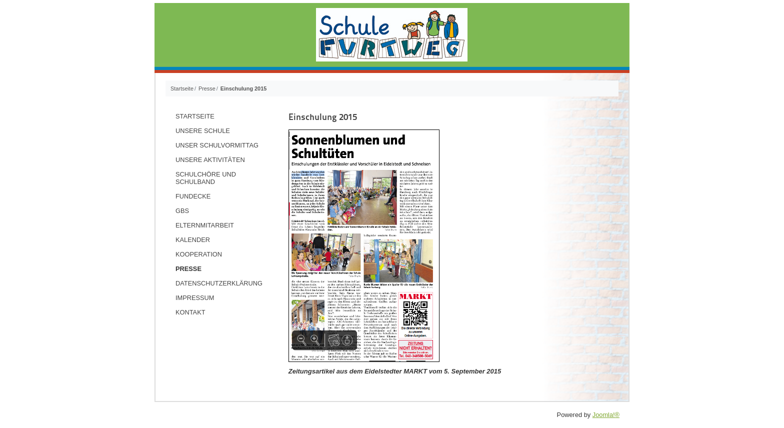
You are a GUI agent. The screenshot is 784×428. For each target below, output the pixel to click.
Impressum (195, 298)
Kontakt (191, 312)
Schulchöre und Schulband (206, 178)
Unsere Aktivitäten (210, 160)
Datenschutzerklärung (219, 283)
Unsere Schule (203, 130)
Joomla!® (606, 414)
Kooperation (199, 254)
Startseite (195, 116)
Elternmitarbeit (205, 225)
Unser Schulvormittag (217, 145)
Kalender (193, 240)
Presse (189, 268)
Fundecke (193, 196)
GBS (182, 210)
